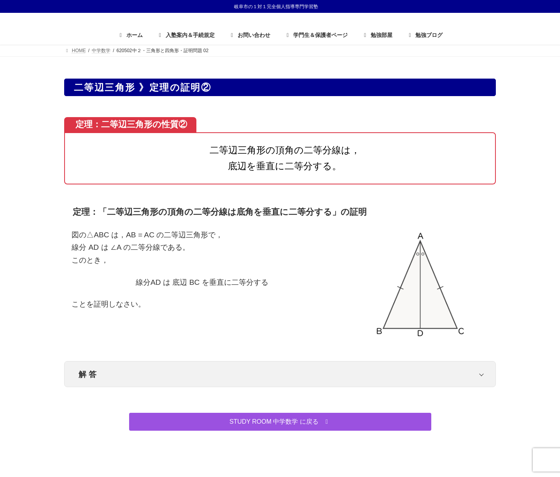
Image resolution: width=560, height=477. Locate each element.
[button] (280, 421)
